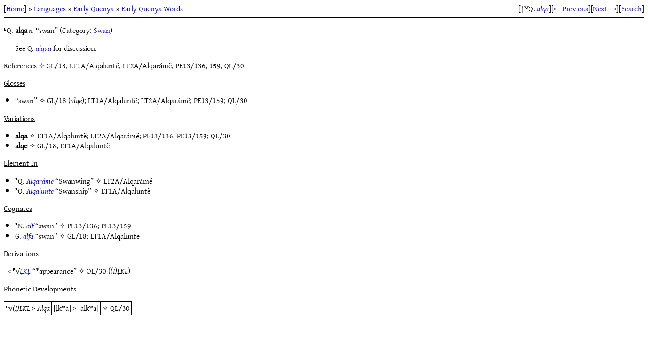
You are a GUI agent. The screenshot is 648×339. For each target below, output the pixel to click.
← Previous (570, 8)
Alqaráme (40, 180)
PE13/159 (209, 100)
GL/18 (56, 100)
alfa (28, 235)
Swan (102, 30)
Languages (50, 8)
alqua (43, 48)
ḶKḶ (25, 270)
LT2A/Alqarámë (165, 100)
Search (631, 8)
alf (29, 225)
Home (15, 8)
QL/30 (237, 100)
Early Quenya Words (152, 8)
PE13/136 (158, 135)
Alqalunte (40, 190)
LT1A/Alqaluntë (112, 100)
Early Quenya (93, 8)
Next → (604, 8)
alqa (543, 8)
